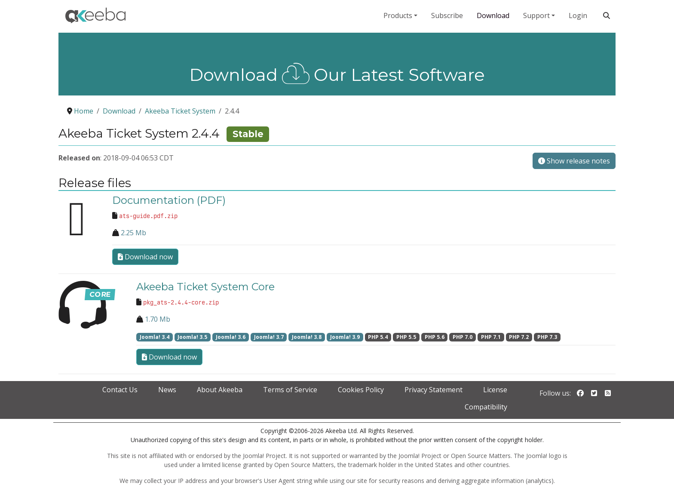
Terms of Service (290, 389)
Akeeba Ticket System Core (205, 286)
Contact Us (120, 389)
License (495, 389)
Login (578, 15)
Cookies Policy (361, 389)
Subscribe (447, 15)
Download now (145, 256)
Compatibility (486, 407)
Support (536, 15)
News (167, 389)
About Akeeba (219, 389)
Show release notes (574, 161)
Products (397, 15)
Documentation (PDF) (169, 200)
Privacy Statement (433, 389)
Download (493, 15)
